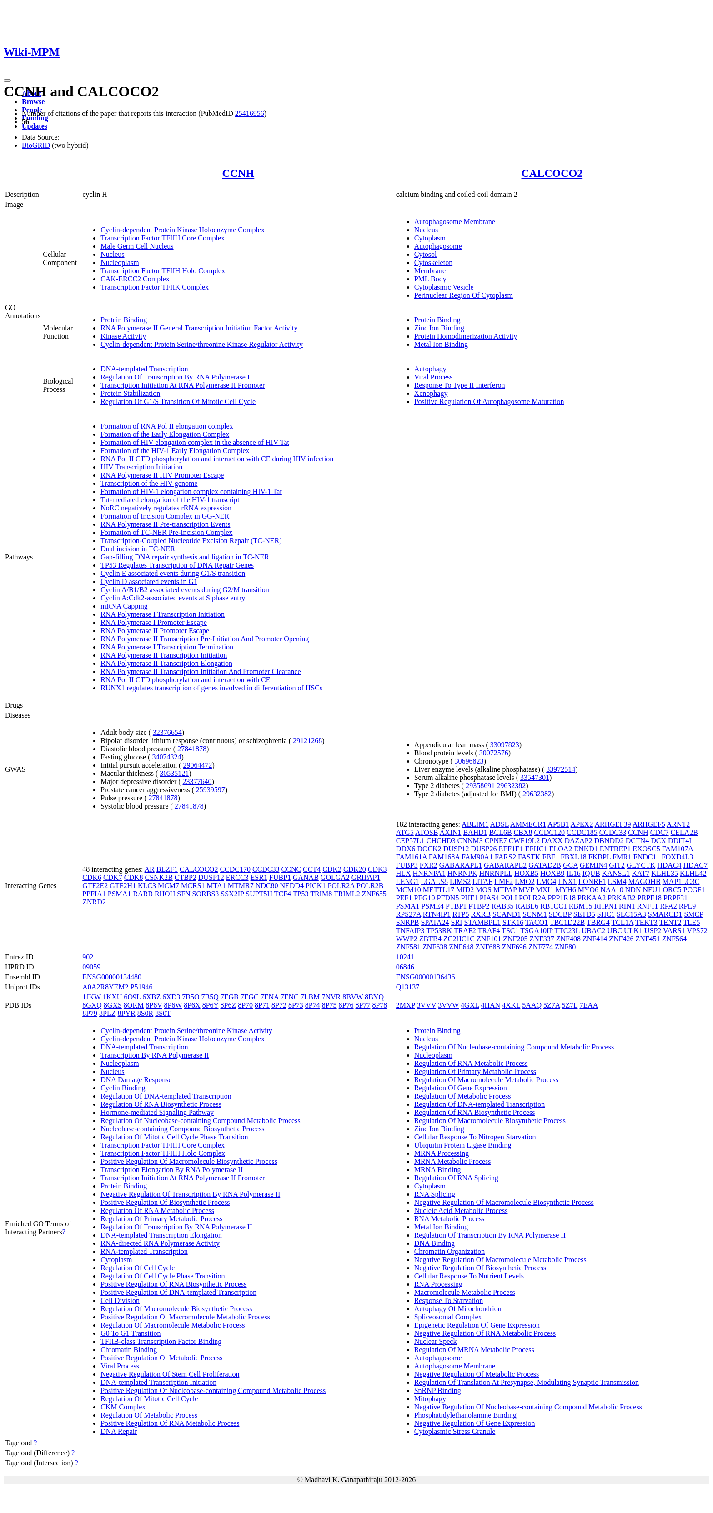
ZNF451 (647, 939)
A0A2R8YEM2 (105, 987)
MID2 (465, 890)
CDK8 (133, 877)
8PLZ (107, 1013)
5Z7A (551, 1005)
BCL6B (500, 832)
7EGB (230, 997)
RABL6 (526, 906)
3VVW (448, 1005)
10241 (405, 957)
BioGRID (36, 145)
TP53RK (439, 930)
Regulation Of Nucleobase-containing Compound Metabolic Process (200, 1120)
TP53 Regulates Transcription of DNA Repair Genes (177, 565)
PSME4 (432, 906)
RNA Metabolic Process (449, 1219)
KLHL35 (664, 873)
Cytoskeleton (433, 262)
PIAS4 (489, 898)
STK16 (512, 922)
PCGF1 (694, 890)
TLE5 (691, 922)
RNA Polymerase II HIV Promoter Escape (162, 475)
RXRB (481, 914)
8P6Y (210, 1005)
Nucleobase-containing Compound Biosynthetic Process (182, 1129)
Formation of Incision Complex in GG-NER (164, 516)
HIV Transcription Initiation (141, 467)
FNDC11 (646, 857)
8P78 (379, 1005)
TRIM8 (321, 894)
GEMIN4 (593, 865)
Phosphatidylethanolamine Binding (465, 1415)
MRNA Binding (437, 1169)
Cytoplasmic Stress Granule (455, 1431)
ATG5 (405, 832)
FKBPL (599, 857)
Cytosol (425, 254)
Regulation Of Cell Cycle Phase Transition (162, 1276)
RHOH (165, 894)
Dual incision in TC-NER (137, 549)
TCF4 (282, 894)
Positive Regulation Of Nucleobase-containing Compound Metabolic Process (213, 1390)
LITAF (482, 881)
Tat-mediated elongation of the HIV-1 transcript (169, 500)
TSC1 (510, 930)
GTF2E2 (95, 885)
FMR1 (622, 857)
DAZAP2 (578, 840)
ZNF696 (514, 947)
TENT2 (670, 922)
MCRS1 (193, 885)
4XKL (511, 1005)
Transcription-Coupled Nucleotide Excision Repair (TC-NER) (190, 540)
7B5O (190, 997)
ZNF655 (374, 894)
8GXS (113, 1005)
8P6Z (228, 1005)
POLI (509, 898)
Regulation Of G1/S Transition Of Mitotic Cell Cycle (178, 401)
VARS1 (674, 930)
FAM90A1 (477, 857)
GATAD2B (544, 865)
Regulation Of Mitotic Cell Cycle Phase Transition (174, 1137)
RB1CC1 (553, 906)
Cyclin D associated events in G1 (148, 581)
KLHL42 (693, 873)
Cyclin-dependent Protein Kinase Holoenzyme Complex (182, 230)
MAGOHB (644, 881)
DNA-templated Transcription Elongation (161, 1235)
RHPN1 (605, 906)
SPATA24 (435, 922)
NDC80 (267, 885)
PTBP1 (456, 906)
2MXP (405, 1005)
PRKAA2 (591, 898)
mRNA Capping (124, 606)
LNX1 (567, 881)
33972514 (560, 769)
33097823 (504, 745)
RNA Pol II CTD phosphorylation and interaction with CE (185, 680)
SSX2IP (232, 894)
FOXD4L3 (677, 857)
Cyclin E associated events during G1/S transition (172, 573)
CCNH (238, 173)
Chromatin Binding (128, 1349)
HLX (403, 873)
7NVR (331, 997)
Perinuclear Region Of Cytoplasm (463, 295)
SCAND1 (506, 914)
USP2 (652, 930)
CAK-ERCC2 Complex (135, 279)
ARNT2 (678, 824)
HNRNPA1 (429, 873)
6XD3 (171, 997)
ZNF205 (515, 939)
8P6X (192, 1005)
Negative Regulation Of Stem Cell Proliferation (169, 1374)
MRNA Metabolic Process (452, 1161)
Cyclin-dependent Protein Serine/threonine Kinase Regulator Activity (201, 344)
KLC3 (147, 885)
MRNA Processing (441, 1153)
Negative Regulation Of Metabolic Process (476, 1374)
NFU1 (652, 890)
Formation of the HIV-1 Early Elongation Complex (174, 450)
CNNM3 (470, 840)
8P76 (346, 1005)
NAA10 (611, 890)
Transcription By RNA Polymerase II (154, 1055)
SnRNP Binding (437, 1390)
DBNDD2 (609, 840)
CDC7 (659, 832)
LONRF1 (592, 881)
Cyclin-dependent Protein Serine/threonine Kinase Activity (186, 1030)
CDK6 (91, 877)
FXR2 (428, 865)
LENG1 (407, 881)
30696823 (469, 761)
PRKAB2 (621, 898)
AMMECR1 (528, 824)
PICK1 (316, 885)
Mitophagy (430, 1399)
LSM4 (617, 881)
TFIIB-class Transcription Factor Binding (160, 1341)
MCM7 (168, 885)
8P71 (262, 1005)
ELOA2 (560, 849)
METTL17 (438, 890)
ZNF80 (565, 947)
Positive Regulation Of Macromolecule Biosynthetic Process (188, 1161)
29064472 (197, 765)
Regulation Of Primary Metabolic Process (161, 1219)
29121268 (307, 740)
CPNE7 (496, 840)
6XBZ (151, 997)
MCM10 (408, 890)
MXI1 (544, 890)
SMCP (693, 914)
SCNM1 (534, 914)
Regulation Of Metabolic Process (148, 1415)
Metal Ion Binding (441, 344)
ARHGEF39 (613, 824)
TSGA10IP (536, 930)
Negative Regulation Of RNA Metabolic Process (485, 1333)
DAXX (552, 840)
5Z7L (569, 1005)
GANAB (306, 877)
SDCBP (560, 914)
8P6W (173, 1005)
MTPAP (505, 890)
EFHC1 (536, 849)
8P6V (154, 1005)
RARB (143, 894)
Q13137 (408, 987)
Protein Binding (123, 320)
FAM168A (444, 857)
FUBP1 (280, 877)
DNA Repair (118, 1431)
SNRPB (407, 922)
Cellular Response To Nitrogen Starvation (475, 1137)
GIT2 (617, 865)
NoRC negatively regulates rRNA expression (165, 508)
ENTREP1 (615, 849)
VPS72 (697, 930)
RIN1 (627, 906)
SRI (456, 922)
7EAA (588, 1005)
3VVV (426, 1005)
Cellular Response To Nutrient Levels (469, 1276)
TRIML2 (347, 894)
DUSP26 (484, 849)
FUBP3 (407, 865)
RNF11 (647, 906)
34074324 (166, 757)
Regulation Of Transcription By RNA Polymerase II (176, 377)
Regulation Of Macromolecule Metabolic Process (172, 1325)
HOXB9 (552, 873)
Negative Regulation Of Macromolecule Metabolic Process (500, 1259)
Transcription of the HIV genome (148, 483)
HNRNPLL (495, 873)
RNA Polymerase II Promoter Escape (154, 630)
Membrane (430, 271)
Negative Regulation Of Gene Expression (474, 1423)
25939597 (210, 790)
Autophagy (430, 369)
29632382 (511, 785)
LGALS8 (434, 881)
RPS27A (408, 914)
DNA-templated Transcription (144, 369)
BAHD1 (475, 832)
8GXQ (92, 1005)
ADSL (499, 824)
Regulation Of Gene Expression (460, 1088)
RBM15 (580, 906)
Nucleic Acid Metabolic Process (461, 1210)
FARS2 (505, 857)
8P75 (329, 1005)
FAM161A (411, 857)
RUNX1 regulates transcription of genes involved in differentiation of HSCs (211, 688)
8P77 (363, 1005)
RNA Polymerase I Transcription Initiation (162, 614)
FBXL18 (574, 857)
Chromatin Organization (449, 1251)
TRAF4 (488, 930)
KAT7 (640, 873)
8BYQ (374, 997)
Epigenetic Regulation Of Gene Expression (477, 1325)
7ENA (270, 997)
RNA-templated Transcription (144, 1251)
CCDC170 (235, 869)
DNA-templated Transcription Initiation (158, 1382)
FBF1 (550, 857)
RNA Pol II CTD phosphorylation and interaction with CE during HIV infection (216, 459)
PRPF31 (675, 898)
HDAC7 (695, 865)
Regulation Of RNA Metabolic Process (157, 1210)
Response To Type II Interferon (459, 385)
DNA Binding (434, 1243)
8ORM (134, 1005)
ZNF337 (542, 939)
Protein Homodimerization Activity (465, 336)
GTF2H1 (123, 885)
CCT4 (312, 869)
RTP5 (460, 914)
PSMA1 (119, 894)
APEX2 (582, 824)
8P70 (245, 1005)
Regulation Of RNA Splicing (456, 1178)
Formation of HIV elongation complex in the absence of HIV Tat (194, 442)
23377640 (197, 781)
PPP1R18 (562, 898)
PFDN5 (448, 898)
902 (87, 957)
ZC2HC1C (459, 939)
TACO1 (536, 922)
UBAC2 (593, 930)
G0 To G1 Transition (130, 1333)
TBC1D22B (567, 922)
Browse (33, 101)
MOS (484, 890)
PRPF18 (650, 898)
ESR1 (259, 877)
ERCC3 (237, 877)
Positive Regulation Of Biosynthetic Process (165, 1202)
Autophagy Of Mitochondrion (458, 1309)
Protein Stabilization (130, 393)
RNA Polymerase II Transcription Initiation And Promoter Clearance (200, 671)
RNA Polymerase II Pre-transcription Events (165, 524)
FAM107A (677, 849)
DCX (658, 840)
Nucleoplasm (119, 262)
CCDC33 (266, 869)
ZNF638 (434, 947)
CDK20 (354, 869)
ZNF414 (594, 939)
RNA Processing (438, 1284)
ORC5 (672, 890)
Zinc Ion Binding (439, 328)
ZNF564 (674, 939)
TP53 (301, 894)
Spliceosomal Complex (448, 1317)
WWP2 (406, 939)
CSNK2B (159, 877)
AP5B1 (558, 824)
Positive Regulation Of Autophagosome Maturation (489, 401)
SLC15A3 (631, 914)
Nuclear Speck (435, 1341)
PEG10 (424, 898)
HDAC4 (669, 865)
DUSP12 (211, 877)
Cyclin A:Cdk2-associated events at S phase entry (172, 598)
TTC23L (566, 930)
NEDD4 (292, 885)
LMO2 (525, 881)
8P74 (312, 1005)
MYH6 (565, 890)
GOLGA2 (335, 877)
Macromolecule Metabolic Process (464, 1292)
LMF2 (503, 881)
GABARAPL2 (505, 865)
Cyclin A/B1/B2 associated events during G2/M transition (184, 590)
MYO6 (588, 890)
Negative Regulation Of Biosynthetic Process (480, 1268)
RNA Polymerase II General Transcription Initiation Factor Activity (198, 328)
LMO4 (547, 881)
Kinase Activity (123, 336)
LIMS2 (460, 881)
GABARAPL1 (460, 865)
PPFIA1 (94, 894)
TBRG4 (598, 922)
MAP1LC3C (681, 881)
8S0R (145, 1013)
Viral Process (433, 377)
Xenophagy (431, 393)
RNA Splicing (434, 1194)
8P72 (278, 1005)
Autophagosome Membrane (454, 221)
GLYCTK (641, 865)
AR (150, 869)
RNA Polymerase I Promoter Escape (153, 622)
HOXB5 (526, 873)
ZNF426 (621, 939)
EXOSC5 (646, 849)
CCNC (291, 869)
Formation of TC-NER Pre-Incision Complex (166, 532)
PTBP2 (478, 906)
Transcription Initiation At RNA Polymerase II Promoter (182, 385)
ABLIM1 (475, 824)
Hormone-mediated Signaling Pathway (157, 1112)
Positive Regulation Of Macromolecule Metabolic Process (185, 1317)
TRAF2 (465, 930)
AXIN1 (450, 832)
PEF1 (404, 898)
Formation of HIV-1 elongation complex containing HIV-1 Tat (191, 491)
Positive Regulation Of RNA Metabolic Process (169, 1423)
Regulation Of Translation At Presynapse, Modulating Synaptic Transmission (526, 1382)
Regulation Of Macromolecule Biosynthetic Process (176, 1309)
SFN (183, 894)
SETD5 (584, 914)
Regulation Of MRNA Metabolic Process (474, 1349)
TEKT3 (646, 922)
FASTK (529, 857)
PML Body (430, 279)
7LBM (310, 997)
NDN (633, 890)
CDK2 (331, 869)
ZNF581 (408, 947)
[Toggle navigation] (7, 80)
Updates (34, 126)
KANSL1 (616, 873)
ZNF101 (489, 939)
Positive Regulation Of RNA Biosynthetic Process (173, 1284)
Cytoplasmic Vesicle (444, 287)
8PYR (127, 1013)
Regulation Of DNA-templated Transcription (165, 1096)
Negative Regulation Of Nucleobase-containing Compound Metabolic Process (528, 1407)
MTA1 (216, 885)
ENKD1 (586, 849)
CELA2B (684, 832)
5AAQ (532, 1005)
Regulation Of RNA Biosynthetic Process (160, 1104)
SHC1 (606, 914)
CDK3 (377, 869)
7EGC (250, 997)
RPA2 (668, 906)
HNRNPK (462, 873)
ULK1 (633, 930)
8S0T (163, 1013)
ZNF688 (487, 947)
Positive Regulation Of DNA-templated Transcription (178, 1292)
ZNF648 (461, 947)
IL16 (574, 873)
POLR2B (370, 885)
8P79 (89, 1013)
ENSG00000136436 (425, 977)
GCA (570, 865)
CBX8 (523, 832)
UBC (614, 930)
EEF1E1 (511, 849)
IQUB (591, 873)
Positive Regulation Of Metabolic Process (161, 1358)
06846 (405, 967)
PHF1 (469, 898)
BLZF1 (167, 869)
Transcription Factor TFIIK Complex (154, 287)
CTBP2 (185, 877)
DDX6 (406, 849)
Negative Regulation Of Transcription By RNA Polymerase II (190, 1194)
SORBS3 (205, 894)
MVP (526, 890)
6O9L (132, 997)
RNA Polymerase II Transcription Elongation (166, 663)
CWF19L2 (524, 840)
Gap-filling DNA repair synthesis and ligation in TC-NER (184, 557)
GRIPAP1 (365, 877)
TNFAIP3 (410, 930)
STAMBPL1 (482, 922)
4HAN (490, 1005)
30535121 (174, 773)
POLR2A (341, 885)
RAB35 (503, 906)
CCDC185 (582, 832)
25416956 (249, 113)
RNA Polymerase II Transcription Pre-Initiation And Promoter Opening (204, 639)
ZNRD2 (94, 902)
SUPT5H (259, 894)
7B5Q (210, 997)
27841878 (191, 749)
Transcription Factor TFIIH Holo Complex (162, 271)
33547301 (534, 777)
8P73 (295, 1005)
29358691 (480, 785)
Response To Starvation (448, 1300)
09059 (91, 967)
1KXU (112, 997)
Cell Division (120, 1300)
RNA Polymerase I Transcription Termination (166, 647)
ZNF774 (540, 947)
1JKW (91, 997)
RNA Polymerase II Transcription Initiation (163, 655)
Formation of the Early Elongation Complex (164, 434)
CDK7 (112, 877)
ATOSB (426, 832)
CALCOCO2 (552, 173)
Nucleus (112, 254)
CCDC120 (549, 832)
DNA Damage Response (135, 1080)
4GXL (470, 1005)
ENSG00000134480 (111, 977)
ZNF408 (568, 939)
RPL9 (687, 906)
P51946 (142, 987)
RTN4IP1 (437, 914)
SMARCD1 (665, 914)
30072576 (493, 753)
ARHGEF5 (649, 824)
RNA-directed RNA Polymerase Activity (160, 1243)
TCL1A (622, 922)
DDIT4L (680, 840)
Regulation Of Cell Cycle (137, 1268)
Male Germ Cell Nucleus (136, 246)
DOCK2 (429, 849)
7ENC (290, 997)
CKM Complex (123, 1407)
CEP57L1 (410, 840)
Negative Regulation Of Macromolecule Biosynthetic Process (504, 1202)
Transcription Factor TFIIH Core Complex (162, 238)
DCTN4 (637, 840)
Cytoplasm (430, 238)
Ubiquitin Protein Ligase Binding (463, 1145)
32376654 (167, 732)
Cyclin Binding (122, 1088)
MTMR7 (241, 885)
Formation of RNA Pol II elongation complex (166, 426)
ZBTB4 (430, 939)
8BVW (352, 997)
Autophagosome (438, 246)
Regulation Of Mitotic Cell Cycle (149, 1399)
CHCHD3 (441, 840)
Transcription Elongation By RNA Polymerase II (171, 1169)
